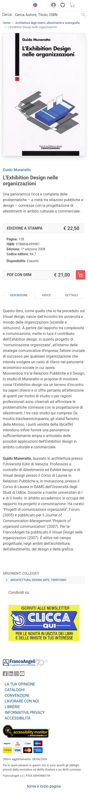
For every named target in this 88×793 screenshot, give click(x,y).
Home (6, 23)
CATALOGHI (15, 690)
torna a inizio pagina (44, 786)
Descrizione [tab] (18, 295)
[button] (34, 5)
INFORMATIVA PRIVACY (25, 712)
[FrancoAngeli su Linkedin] (10, 674)
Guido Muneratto (17, 170)
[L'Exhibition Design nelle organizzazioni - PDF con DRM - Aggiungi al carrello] (80, 275)
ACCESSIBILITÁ (18, 718)
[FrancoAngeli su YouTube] (22, 674)
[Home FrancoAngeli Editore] (15, 5)
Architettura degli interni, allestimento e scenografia (47, 23)
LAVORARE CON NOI (22, 701)
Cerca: (7, 14)
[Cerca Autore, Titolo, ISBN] (46, 14)
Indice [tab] (46, 295)
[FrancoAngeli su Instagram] (16, 674)
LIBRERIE (12, 707)
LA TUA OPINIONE (20, 684)
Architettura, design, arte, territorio (38, 580)
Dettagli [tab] (71, 295)
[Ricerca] (83, 14)
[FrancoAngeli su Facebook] (5, 674)
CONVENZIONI (17, 695)
